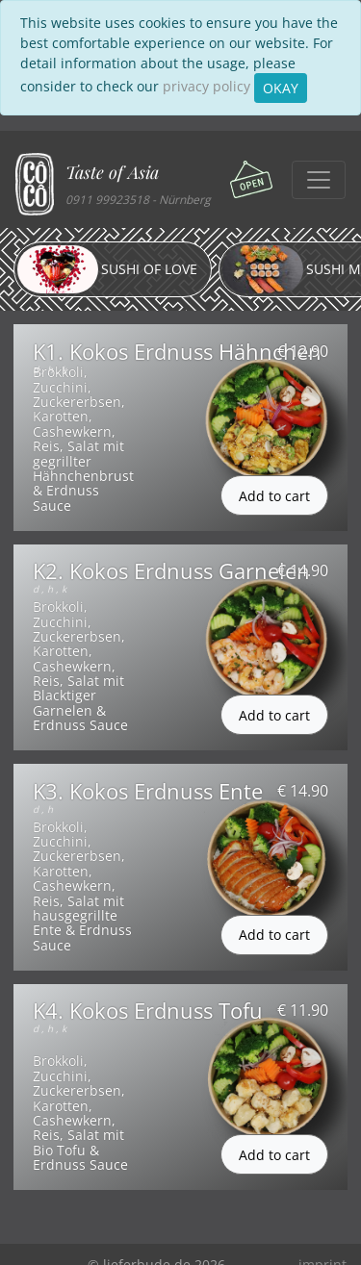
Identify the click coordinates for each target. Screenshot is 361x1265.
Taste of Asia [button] (112, 172)
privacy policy (206, 86)
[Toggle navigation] (319, 180)
